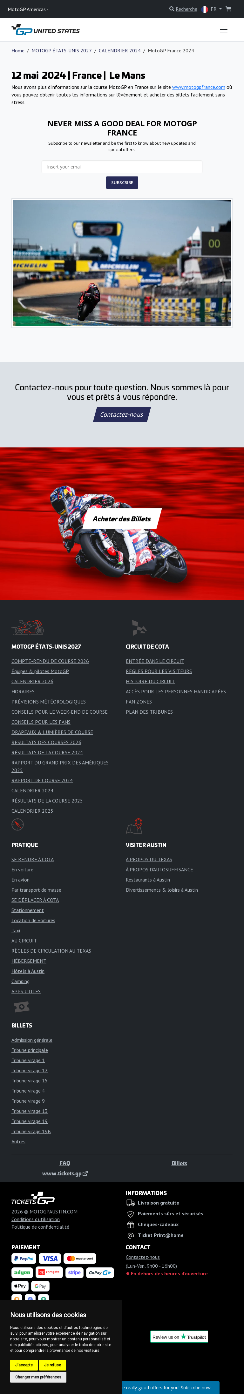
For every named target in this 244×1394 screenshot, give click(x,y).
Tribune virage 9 (28, 1101)
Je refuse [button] (52, 1365)
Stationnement (27, 910)
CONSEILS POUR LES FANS (41, 722)
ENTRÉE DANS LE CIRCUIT (155, 661)
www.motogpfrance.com (198, 87)
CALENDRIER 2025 (32, 811)
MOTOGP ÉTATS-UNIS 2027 (61, 50)
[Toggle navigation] (224, 29)
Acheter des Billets (122, 518)
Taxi (15, 930)
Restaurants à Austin (148, 879)
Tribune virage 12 (29, 1070)
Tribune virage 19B (31, 1131)
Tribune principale (29, 1050)
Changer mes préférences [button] (38, 1377)
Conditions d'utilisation (35, 1219)
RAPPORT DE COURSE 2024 (42, 780)
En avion (20, 879)
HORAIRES (23, 691)
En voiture (22, 869)
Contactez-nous (122, 414)
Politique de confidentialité (40, 1227)
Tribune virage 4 (28, 1090)
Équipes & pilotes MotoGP (40, 671)
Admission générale (31, 1040)
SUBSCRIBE (122, 182)
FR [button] (209, 9)
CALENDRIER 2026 (32, 681)
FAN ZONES (139, 701)
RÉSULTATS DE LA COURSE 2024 (47, 752)
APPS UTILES (26, 991)
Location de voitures (33, 920)
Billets (179, 1163)
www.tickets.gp (65, 1173)
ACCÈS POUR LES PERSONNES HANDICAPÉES (176, 691)
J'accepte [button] (24, 1365)
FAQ (64, 1163)
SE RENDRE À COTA (32, 859)
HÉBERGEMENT (28, 961)
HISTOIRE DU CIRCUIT (150, 681)
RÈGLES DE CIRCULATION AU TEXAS (51, 951)
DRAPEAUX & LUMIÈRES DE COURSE (52, 732)
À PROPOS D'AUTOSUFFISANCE (159, 869)
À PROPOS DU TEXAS (149, 859)
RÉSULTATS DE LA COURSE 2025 (47, 800)
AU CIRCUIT (24, 940)
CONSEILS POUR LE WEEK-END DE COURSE (59, 712)
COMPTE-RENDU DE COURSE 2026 (50, 661)
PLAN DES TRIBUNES (149, 712)
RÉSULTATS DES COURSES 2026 (46, 742)
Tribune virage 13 (29, 1111)
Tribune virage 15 (29, 1080)
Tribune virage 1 (28, 1060)
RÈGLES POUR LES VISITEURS (159, 671)
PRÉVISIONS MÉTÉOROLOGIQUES (48, 701)
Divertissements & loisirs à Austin (162, 890)
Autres (18, 1141)
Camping (20, 981)
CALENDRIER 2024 (120, 50)
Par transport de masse (36, 890)
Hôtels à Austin (27, 971)
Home (17, 50)
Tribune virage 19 (29, 1121)
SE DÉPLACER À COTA (35, 900)
